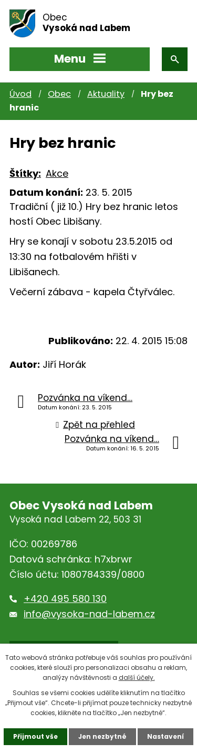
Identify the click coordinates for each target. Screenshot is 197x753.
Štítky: (25, 173)
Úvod (20, 94)
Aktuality (106, 94)
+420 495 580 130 (65, 598)
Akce (57, 173)
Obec (59, 94)
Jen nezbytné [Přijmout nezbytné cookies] (102, 736)
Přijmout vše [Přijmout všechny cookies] (35, 736)
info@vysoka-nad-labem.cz (89, 613)
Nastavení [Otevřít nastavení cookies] (165, 736)
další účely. (137, 677)
